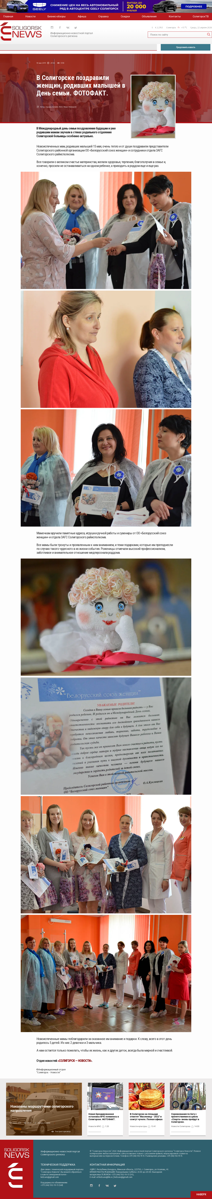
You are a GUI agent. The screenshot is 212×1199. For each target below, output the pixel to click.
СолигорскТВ (201, 16)
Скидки (125, 16)
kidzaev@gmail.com (50, 1177)
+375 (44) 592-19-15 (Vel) (52, 1185)
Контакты (175, 16)
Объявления (149, 16)
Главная (8, 16)
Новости (30, 16)
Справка (103, 16)
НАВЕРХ (201, 1194)
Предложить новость (185, 47)
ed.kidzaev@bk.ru (104, 1177)
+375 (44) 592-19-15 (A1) (122, 1174)
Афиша (82, 16)
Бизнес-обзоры (57, 16)
